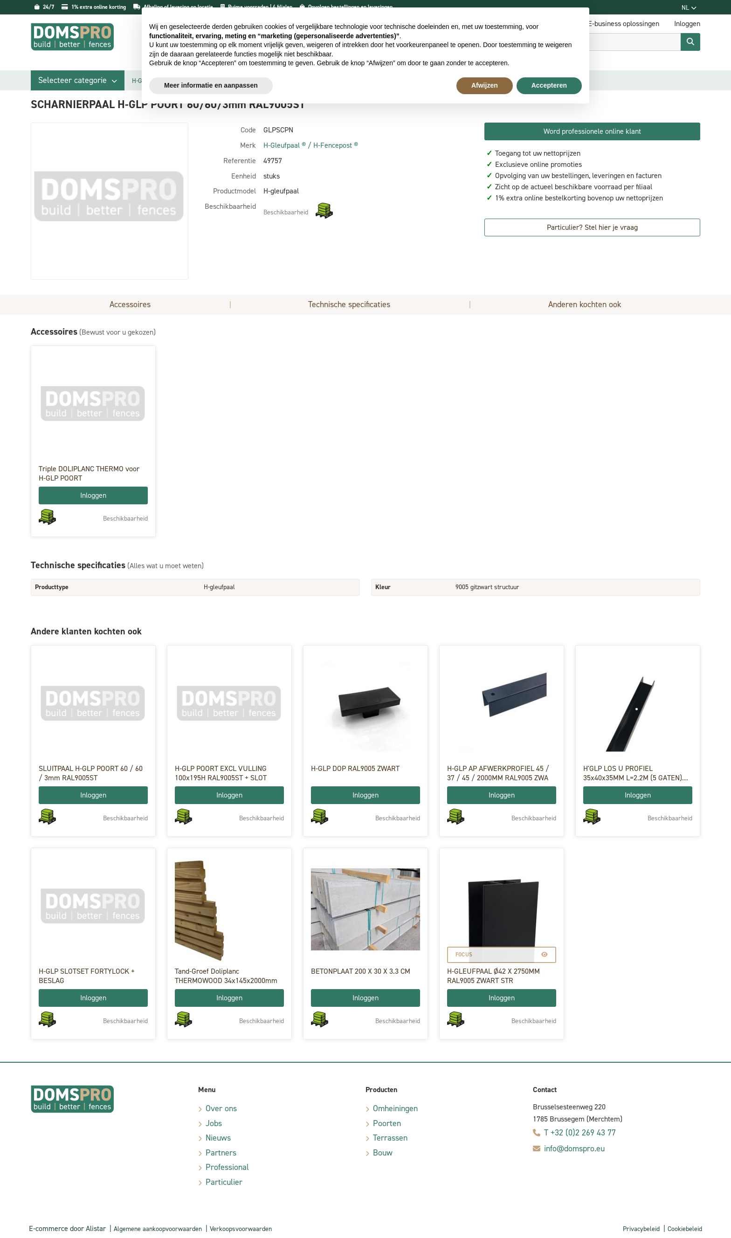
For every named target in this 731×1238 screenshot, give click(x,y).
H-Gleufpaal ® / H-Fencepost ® (310, 145)
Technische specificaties (349, 304)
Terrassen (390, 1137)
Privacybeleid (641, 1228)
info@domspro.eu (574, 1148)
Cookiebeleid (685, 1228)
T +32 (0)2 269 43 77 (580, 1132)
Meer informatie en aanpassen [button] (211, 85)
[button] (77, 80)
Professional (227, 1167)
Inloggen (93, 495)
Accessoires (130, 304)
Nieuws (218, 1137)
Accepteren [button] (549, 85)
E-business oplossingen (623, 23)
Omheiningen (395, 1108)
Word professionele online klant (592, 131)
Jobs (214, 1123)
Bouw (383, 1152)
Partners (221, 1152)
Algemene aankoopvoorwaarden (158, 1228)
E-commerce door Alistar (67, 1228)
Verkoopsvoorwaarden (241, 1228)
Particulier (224, 1182)
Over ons (221, 1108)
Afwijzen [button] (484, 85)
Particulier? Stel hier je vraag (592, 227)
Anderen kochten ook (584, 304)
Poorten (387, 1123)
